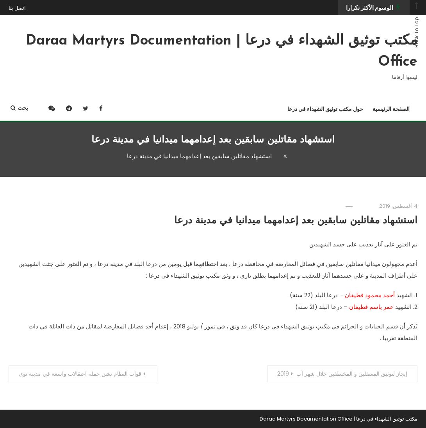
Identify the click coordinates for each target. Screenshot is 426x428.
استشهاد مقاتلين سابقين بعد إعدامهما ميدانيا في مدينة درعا (295, 221)
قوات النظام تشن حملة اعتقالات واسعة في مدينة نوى (80, 374)
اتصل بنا (17, 8)
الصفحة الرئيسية (391, 109)
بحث (19, 108)
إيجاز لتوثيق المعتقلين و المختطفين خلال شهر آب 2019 (342, 374)
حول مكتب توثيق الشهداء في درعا (325, 109)
